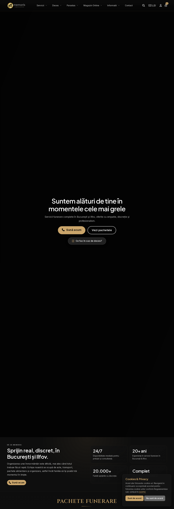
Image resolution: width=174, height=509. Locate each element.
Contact (129, 5)
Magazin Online (91, 5)
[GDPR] (142, 492)
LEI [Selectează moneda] (152, 5)
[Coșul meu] (166, 5)
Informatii (112, 5)
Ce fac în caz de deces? (87, 241)
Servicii (41, 5)
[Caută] (144, 5)
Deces (55, 5)
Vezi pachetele (102, 230)
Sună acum (71, 230)
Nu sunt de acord (154, 498)
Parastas (71, 5)
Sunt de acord (134, 498)
